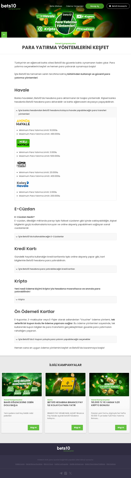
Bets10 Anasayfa (119, 6)
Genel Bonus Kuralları (34, 464)
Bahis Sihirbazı (56, 6)
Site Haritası (111, 464)
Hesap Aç (94, 6)
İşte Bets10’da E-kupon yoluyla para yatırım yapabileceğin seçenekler (54, 339)
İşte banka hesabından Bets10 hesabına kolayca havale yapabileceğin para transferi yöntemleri (62, 112)
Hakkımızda (20, 464)
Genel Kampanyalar (65, 43)
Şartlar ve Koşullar (61, 464)
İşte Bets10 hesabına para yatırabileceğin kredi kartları (46, 269)
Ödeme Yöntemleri (74, 6)
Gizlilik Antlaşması (77, 464)
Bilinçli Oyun (48, 464)
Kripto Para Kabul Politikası (95, 464)
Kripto (21, 299)
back (4, 35)
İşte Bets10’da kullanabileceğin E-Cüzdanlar (41, 236)
